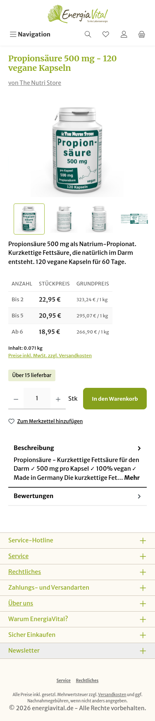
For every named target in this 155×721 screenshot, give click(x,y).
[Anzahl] (36, 398)
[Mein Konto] (124, 34)
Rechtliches (24, 572)
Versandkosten (112, 694)
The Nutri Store (40, 83)
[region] (77, 169)
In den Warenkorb (115, 398)
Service (18, 556)
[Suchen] (88, 34)
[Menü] (30, 34)
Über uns (20, 603)
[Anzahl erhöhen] (58, 398)
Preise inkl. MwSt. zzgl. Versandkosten (50, 355)
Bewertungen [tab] (78, 496)
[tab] (77, 464)
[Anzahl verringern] (16, 398)
